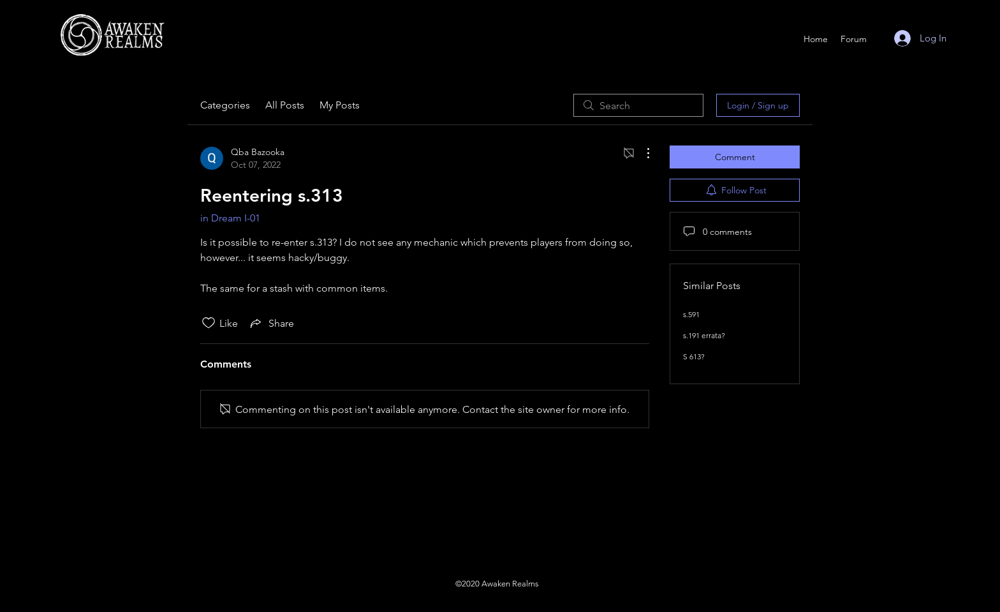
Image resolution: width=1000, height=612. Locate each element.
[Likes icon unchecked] (208, 323)
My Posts (340, 105)
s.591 (691, 314)
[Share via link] (271, 323)
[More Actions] (641, 153)
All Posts (284, 105)
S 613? (694, 356)
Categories (225, 105)
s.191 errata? (704, 335)
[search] (638, 105)
